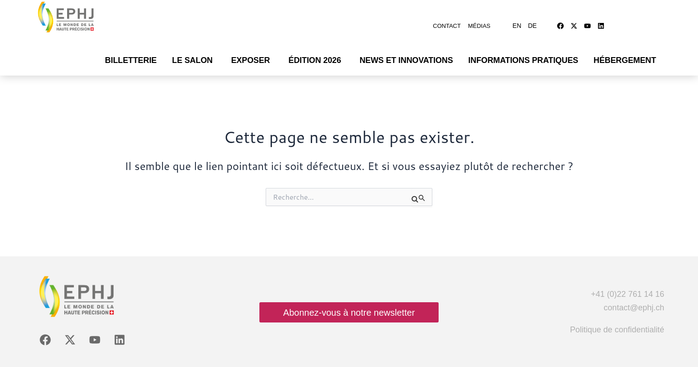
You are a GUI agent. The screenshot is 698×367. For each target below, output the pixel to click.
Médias (479, 19)
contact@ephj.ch (634, 294)
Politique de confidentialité (617, 316)
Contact (447, 19)
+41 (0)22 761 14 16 (627, 280)
